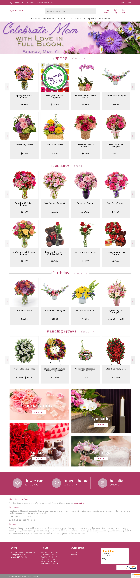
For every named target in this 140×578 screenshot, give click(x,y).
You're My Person (85, 203)
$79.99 (116, 104)
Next (133, 86)
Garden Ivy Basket (24, 145)
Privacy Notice (100, 576)
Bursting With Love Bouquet (24, 204)
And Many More (24, 310)
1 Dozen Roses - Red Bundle (116, 253)
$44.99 (24, 153)
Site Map (126, 576)
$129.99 (55, 377)
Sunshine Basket (55, 145)
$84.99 (24, 211)
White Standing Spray (24, 369)
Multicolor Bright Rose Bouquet (24, 253)
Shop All (77, 58)
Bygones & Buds (17, 10)
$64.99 (24, 260)
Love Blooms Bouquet (55, 203)
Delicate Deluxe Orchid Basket (85, 97)
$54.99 (54, 260)
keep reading (79, 503)
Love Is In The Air (115, 203)
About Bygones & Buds (18, 499)
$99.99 (85, 319)
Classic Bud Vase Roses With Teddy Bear (55, 253)
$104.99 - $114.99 (115, 319)
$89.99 (85, 104)
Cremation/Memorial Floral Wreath (85, 370)
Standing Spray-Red (116, 369)
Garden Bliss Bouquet (116, 96)
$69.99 (24, 104)
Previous (7, 86)
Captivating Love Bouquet (116, 311)
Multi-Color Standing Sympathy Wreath (54, 370)
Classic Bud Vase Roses (85, 252)
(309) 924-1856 (18, 2)
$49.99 (55, 153)
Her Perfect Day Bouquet (115, 146)
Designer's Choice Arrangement (54, 97)
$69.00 (115, 153)
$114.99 (115, 211)
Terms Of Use (88, 576)
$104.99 (55, 104)
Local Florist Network (114, 576)
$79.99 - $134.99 (24, 377)
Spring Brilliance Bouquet (24, 97)
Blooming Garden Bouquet (85, 146)
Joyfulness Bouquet (85, 310)
